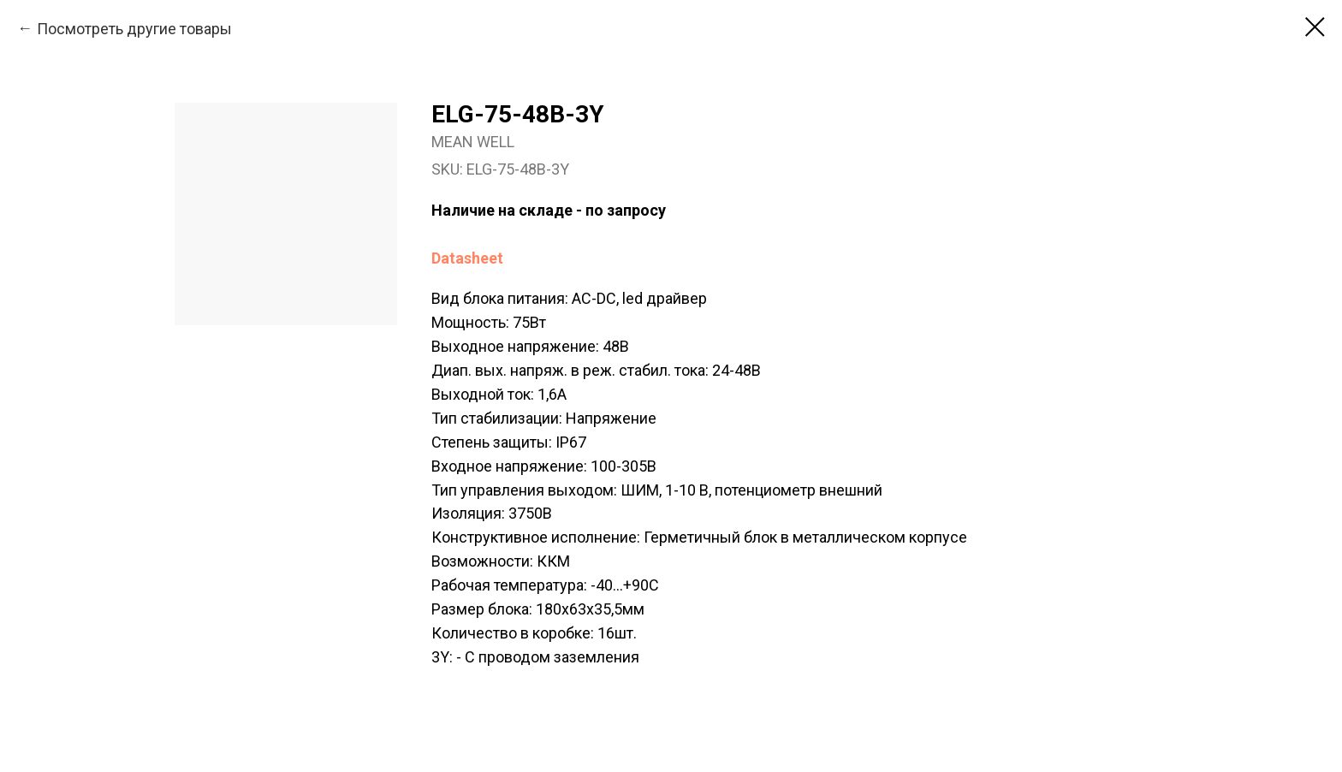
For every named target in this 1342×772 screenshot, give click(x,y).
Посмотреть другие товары (134, 29)
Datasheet (467, 258)
